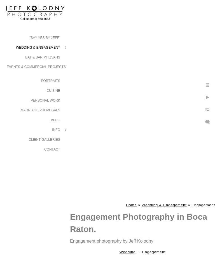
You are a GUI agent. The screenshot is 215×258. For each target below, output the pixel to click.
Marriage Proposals (40, 110)
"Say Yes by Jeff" (44, 38)
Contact (52, 149)
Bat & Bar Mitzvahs (42, 57)
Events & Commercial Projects (36, 67)
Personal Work (45, 100)
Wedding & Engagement (38, 48)
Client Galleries (44, 140)
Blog (55, 120)
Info (56, 130)
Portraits (50, 81)
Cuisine (53, 91)
